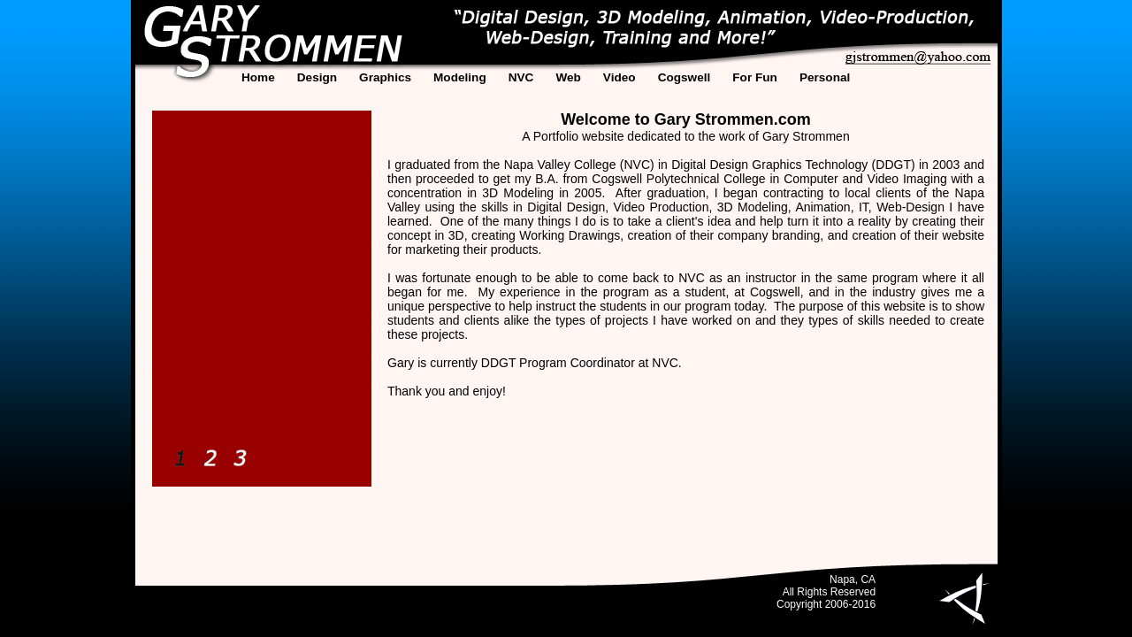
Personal (824, 77)
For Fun (754, 77)
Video (619, 77)
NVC (521, 77)
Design (317, 77)
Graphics (385, 77)
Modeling (459, 77)
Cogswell (684, 77)
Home (258, 77)
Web (567, 77)
